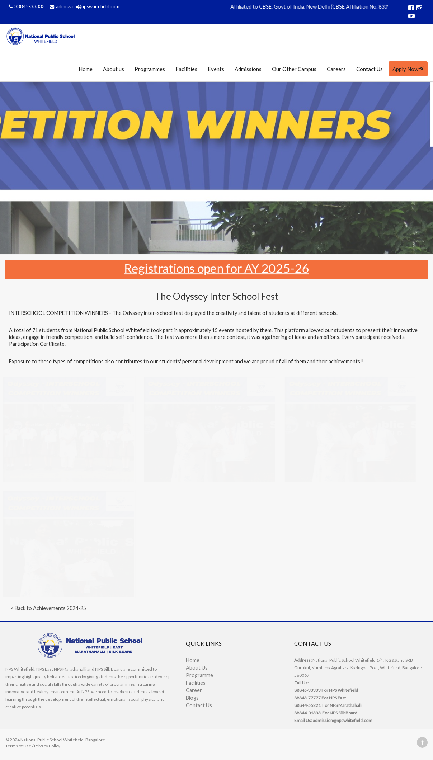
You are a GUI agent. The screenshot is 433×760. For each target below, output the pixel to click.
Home (86, 69)
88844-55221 (307, 705)
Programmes (150, 69)
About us (113, 69)
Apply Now (408, 69)
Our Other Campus (294, 69)
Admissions (248, 69)
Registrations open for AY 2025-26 (216, 267)
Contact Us (369, 69)
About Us (197, 668)
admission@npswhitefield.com (83, 6)
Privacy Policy (47, 746)
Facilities (186, 69)
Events (216, 69)
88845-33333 (26, 6)
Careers (336, 69)
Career (194, 690)
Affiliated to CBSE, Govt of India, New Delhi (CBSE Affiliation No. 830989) (319, 7)
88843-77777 (307, 697)
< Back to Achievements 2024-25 (48, 608)
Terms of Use (18, 746)
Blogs (192, 698)
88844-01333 (307, 713)
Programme (199, 675)
